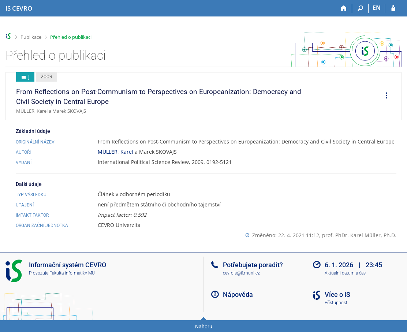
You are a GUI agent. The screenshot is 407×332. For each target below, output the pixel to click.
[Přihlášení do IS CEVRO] (393, 8)
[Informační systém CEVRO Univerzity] (18, 8)
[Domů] (344, 8)
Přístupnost (336, 302)
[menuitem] (384, 96)
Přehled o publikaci (71, 37)
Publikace (30, 37)
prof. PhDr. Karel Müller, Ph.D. (359, 235)
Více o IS (337, 294)
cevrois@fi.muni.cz (241, 273)
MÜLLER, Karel (115, 151)
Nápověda (238, 294)
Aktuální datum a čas (345, 273)
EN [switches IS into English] (377, 8)
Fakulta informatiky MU (72, 273)
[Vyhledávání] (360, 8)
